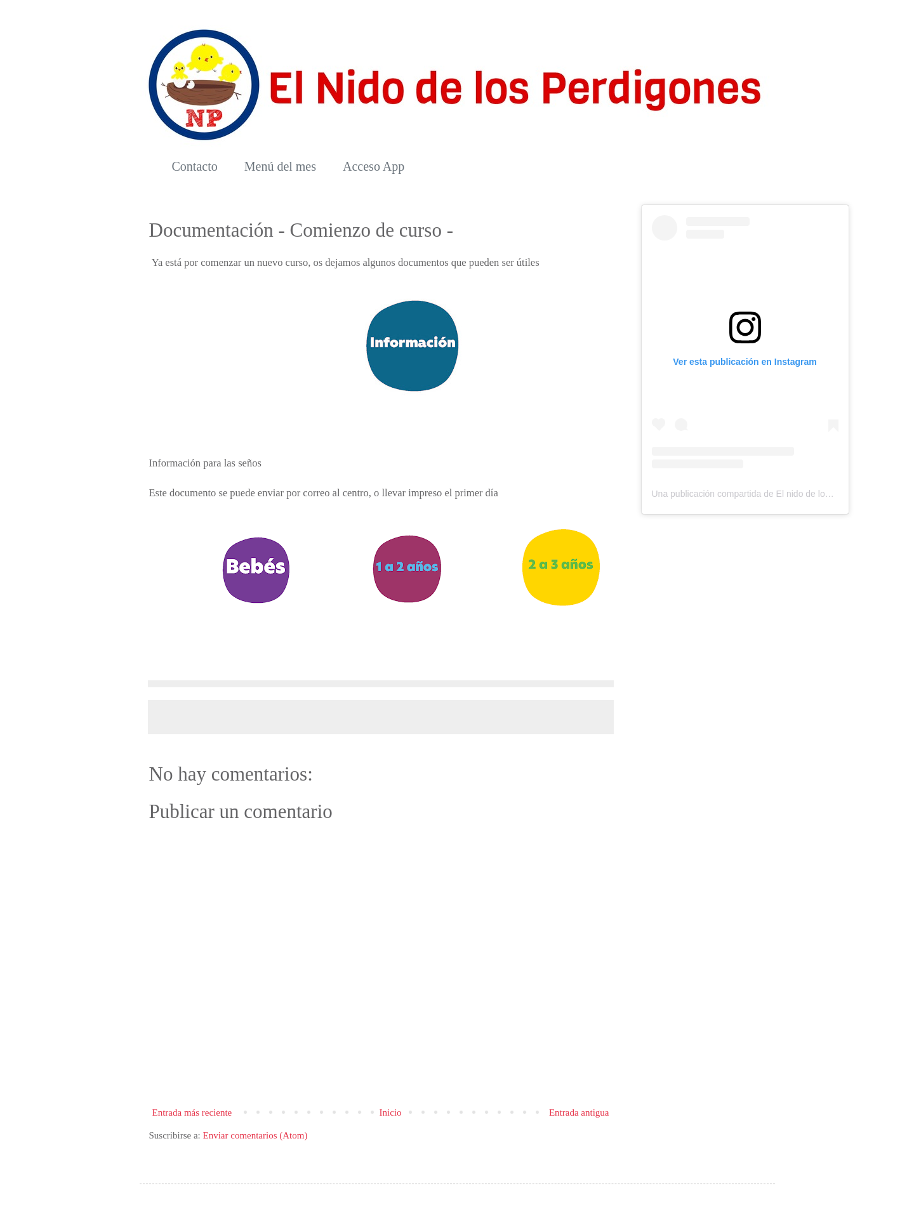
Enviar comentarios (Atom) (254, 1135)
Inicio (391, 1112)
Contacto (195, 166)
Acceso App (373, 166)
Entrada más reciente (192, 1112)
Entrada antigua (579, 1112)
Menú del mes (280, 166)
